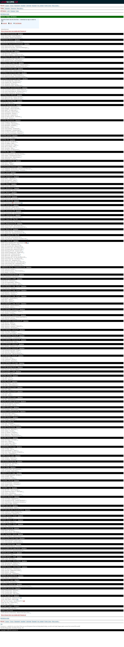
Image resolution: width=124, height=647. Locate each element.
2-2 (21, 203)
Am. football (40, 5)
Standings (20, 34)
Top (1, 624)
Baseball (34, 5)
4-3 (28, 243)
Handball (23, 5)
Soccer (2, 5)
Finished (13, 11)
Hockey (7, 5)
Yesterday (7, 8)
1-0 (24, 601)
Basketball (17, 5)
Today (2, 8)
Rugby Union (47, 5)
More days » (20, 8)
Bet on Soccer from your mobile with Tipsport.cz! (13, 31)
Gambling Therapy (16, 627)
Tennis (11, 5)
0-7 (21, 597)
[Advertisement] (62, 640)
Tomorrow (13, 8)
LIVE (8, 11)
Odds (17, 11)
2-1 (17, 599)
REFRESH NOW (5, 14)
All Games (3, 11)
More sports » (55, 5)
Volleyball (28, 5)
